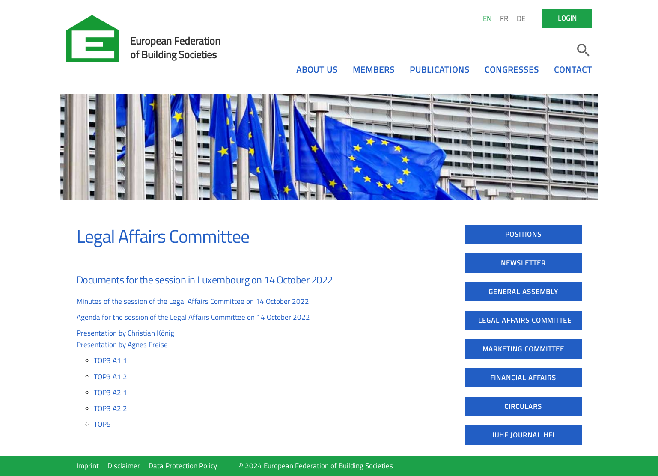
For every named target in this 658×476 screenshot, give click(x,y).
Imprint (88, 465)
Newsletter (523, 263)
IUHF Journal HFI (523, 435)
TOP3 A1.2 (110, 376)
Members (374, 69)
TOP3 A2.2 (110, 408)
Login (567, 18)
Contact (573, 69)
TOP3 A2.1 (110, 392)
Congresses (512, 69)
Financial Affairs (523, 377)
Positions (523, 234)
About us (317, 69)
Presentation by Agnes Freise (122, 344)
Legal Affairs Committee (525, 320)
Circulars (523, 406)
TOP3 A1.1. (111, 360)
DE (521, 18)
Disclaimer (123, 465)
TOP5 (102, 424)
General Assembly (523, 291)
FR (504, 18)
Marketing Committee (523, 349)
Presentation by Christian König (125, 333)
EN (487, 18)
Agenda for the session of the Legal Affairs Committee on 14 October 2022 (193, 317)
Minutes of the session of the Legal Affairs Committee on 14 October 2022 (193, 301)
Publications (440, 69)
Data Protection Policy (183, 465)
